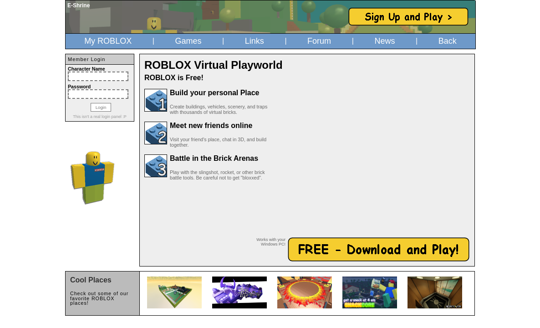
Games (188, 41)
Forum (319, 41)
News (384, 41)
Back (447, 41)
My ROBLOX (108, 41)
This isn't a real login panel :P (99, 116)
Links (254, 41)
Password (79, 86)
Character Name (86, 69)
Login (101, 107)
